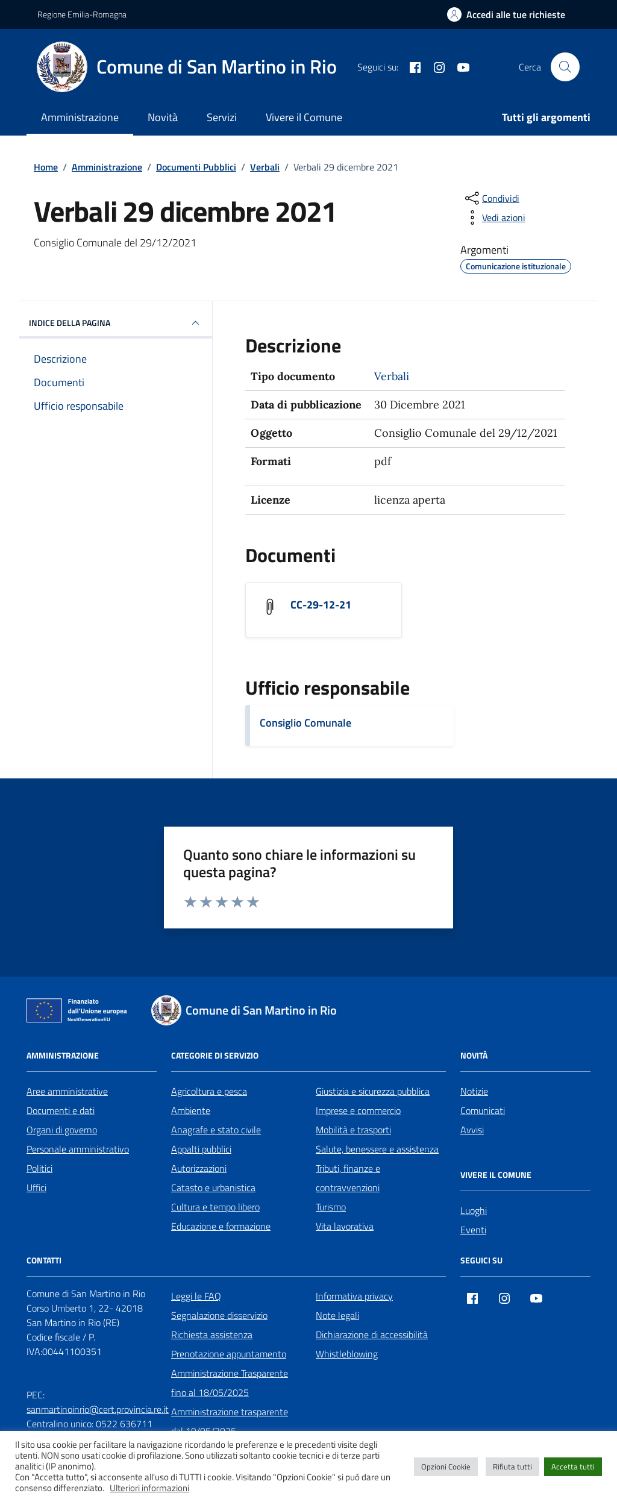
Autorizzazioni (199, 1168)
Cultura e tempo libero (215, 1207)
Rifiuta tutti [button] (512, 1466)
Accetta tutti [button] (573, 1466)
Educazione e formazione (221, 1226)
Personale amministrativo (78, 1149)
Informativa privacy (354, 1296)
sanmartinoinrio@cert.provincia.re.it (98, 1409)
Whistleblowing (347, 1354)
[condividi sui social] (491, 198)
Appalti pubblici (201, 1149)
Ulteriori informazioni (149, 1488)
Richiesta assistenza (211, 1334)
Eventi (473, 1229)
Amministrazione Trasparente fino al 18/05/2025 (229, 1383)
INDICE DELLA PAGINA (115, 323)
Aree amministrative (67, 1091)
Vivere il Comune (304, 117)
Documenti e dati (61, 1110)
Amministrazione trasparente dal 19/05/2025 (229, 1421)
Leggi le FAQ (196, 1296)
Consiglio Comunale (305, 723)
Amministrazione (80, 117)
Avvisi (472, 1129)
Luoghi (473, 1210)
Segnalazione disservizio (219, 1315)
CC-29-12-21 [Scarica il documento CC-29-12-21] (320, 605)
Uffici (36, 1187)
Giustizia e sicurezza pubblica (373, 1091)
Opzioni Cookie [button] (446, 1466)
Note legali (337, 1315)
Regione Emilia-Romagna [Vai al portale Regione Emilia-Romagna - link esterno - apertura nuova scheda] (82, 14)
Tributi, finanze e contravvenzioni (348, 1178)
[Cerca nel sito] (565, 66)
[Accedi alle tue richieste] (506, 14)
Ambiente (190, 1110)
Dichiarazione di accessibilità (372, 1334)
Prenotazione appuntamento (228, 1354)
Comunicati (482, 1110)
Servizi (222, 117)
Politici (39, 1168)
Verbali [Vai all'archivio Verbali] (391, 376)
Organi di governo (62, 1129)
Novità (163, 117)
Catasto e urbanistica (213, 1187)
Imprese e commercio (358, 1110)
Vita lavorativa (345, 1226)
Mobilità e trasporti (353, 1129)
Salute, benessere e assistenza (377, 1149)
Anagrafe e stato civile (216, 1129)
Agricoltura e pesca (209, 1091)
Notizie (474, 1091)
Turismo (331, 1207)
